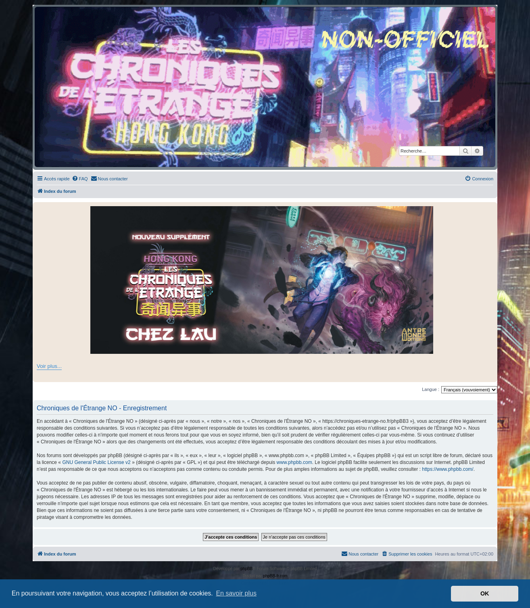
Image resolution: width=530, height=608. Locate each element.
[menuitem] (80, 179)
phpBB (246, 568)
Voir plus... (49, 366)
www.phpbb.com (294, 462)
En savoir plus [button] (236, 593)
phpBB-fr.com (275, 576)
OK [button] (484, 593)
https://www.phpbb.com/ (447, 469)
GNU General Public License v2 (96, 462)
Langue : (430, 389)
